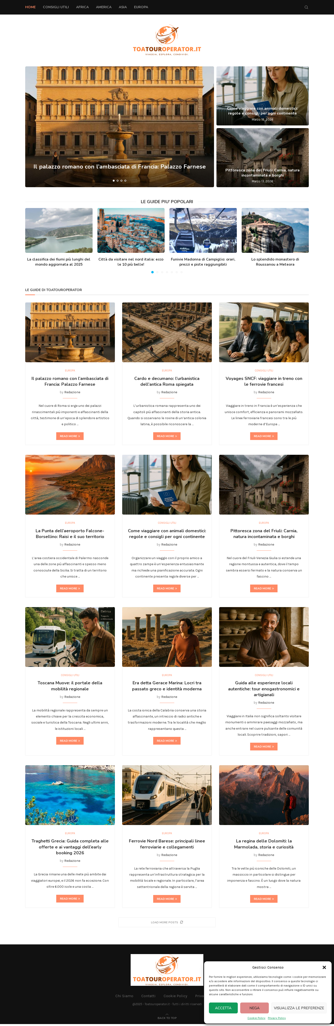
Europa (141, 7)
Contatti (148, 997)
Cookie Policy (256, 1018)
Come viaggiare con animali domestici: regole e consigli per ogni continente (262, 111)
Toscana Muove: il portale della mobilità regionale (70, 687)
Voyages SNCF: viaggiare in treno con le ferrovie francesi (264, 382)
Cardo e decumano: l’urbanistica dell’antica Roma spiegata (166, 382)
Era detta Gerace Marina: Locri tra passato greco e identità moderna (167, 687)
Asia (123, 7)
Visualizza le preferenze (299, 1008)
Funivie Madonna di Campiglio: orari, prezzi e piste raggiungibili (203, 262)
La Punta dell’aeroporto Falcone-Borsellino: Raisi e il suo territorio (70, 534)
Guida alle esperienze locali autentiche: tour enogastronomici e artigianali (264, 690)
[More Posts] (167, 924)
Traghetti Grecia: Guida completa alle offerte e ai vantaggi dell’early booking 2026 (70, 849)
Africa (82, 7)
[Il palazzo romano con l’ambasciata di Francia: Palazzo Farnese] (119, 126)
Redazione (72, 393)
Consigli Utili (56, 7)
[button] (324, 967)
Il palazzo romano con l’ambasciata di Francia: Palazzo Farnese (70, 382)
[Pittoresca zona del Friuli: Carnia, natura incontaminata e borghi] (262, 157)
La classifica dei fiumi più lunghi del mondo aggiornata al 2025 (58, 262)
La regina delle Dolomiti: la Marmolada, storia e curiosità (264, 846)
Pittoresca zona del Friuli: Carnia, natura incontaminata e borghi (262, 173)
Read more (70, 437)
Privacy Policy (277, 1018)
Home (30, 7)
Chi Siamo (124, 997)
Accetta (223, 1008)
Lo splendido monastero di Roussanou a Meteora (275, 262)
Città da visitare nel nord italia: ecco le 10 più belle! (130, 262)
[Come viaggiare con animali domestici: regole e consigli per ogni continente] (262, 95)
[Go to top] (167, 1020)
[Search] (306, 7)
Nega (254, 1008)
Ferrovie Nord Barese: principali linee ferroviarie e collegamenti (167, 846)
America (103, 7)
